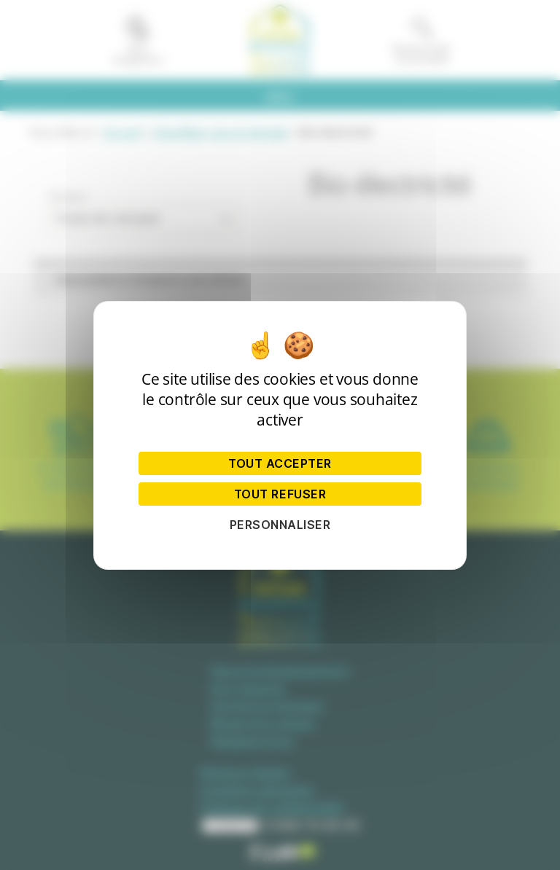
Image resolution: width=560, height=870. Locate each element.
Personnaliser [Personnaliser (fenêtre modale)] (280, 524)
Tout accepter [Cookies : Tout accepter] (280, 463)
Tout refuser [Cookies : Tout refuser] (280, 494)
